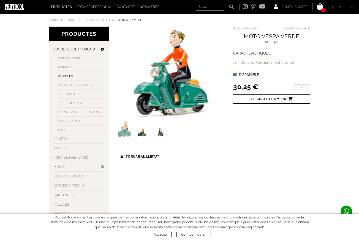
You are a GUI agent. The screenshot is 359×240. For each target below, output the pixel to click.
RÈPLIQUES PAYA (70, 103)
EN (339, 6)
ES (332, 6)
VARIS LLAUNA (69, 121)
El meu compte (291, 6)
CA (352, 6)
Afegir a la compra (271, 99)
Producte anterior (245, 28)
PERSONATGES (69, 94)
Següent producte (297, 28)
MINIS (62, 130)
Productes (56, 20)
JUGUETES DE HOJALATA (83, 20)
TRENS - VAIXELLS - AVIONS (79, 112)
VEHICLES (108, 20)
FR (346, 6)
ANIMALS (65, 67)
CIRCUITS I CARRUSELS (75, 85)
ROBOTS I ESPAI (70, 58)
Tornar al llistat (140, 156)
